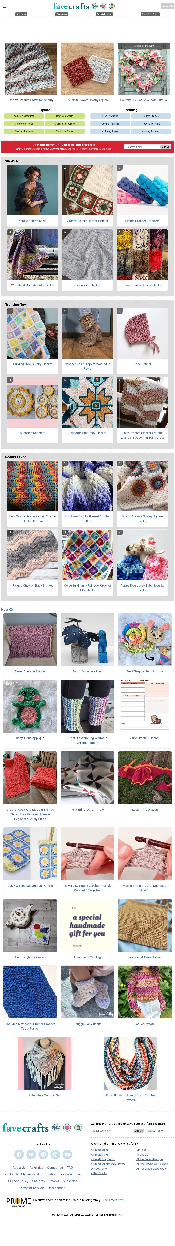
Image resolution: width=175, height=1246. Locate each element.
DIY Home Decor (65, 132)
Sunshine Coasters (32, 434)
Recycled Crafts (64, 116)
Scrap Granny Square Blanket (142, 286)
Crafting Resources (64, 124)
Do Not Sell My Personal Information (30, 1175)
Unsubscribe (56, 1189)
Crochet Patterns (24, 132)
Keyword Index (71, 1175)
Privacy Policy (86, 150)
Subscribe (70, 1182)
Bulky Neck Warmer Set (44, 1096)
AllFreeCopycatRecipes (149, 1160)
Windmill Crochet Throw (87, 810)
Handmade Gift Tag (87, 958)
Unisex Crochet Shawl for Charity (31, 101)
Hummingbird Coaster (30, 958)
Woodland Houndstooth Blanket (32, 286)
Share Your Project (45, 1182)
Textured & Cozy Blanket (145, 958)
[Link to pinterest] (43, 1155)
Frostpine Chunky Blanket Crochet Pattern (87, 519)
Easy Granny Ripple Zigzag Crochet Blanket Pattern (33, 519)
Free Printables (110, 116)
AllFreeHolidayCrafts (103, 1160)
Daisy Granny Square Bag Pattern (30, 886)
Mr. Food (141, 1150)
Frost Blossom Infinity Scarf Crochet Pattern (130, 1098)
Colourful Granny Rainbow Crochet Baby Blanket (87, 588)
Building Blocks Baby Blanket (32, 365)
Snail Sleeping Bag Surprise (144, 672)
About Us (19, 1168)
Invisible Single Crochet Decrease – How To (145, 889)
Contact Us (55, 1168)
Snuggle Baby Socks (87, 1025)
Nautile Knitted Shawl (32, 221)
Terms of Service (31, 1189)
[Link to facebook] (19, 1155)
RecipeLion (142, 1155)
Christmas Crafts (24, 124)
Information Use (102, 150)
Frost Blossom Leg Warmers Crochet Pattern (87, 741)
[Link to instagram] (55, 1155)
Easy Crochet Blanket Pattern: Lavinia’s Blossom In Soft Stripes (142, 436)
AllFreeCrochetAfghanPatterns (108, 1165)
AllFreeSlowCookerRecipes (152, 1165)
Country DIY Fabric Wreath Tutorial (144, 101)
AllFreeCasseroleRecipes (151, 1169)
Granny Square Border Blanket (87, 221)
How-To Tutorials (151, 124)
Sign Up (165, 147)
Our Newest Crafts (24, 116)
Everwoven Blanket (87, 286)
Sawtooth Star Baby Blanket (87, 434)
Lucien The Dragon (145, 810)
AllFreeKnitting (99, 1155)
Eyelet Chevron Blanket (30, 672)
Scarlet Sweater (145, 1025)
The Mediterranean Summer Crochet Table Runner (30, 1027)
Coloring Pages (110, 132)
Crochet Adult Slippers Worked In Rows (87, 367)
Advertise (36, 1168)
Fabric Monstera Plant (87, 672)
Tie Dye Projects (151, 116)
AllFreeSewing (99, 1174)
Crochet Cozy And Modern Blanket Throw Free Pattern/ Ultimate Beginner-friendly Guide (30, 815)
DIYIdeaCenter (99, 1169)
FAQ (70, 1168)
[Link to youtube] (67, 1155)
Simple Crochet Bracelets (142, 221)
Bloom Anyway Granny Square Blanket (142, 519)
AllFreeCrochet (99, 1150)
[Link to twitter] (31, 1155)
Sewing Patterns (110, 124)
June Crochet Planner (145, 739)
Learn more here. (113, 1201)
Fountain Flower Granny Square (87, 101)
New (7, 610)
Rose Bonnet (142, 365)
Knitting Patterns (151, 132)
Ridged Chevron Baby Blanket (33, 586)
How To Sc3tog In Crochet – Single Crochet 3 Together (87, 889)
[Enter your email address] (112, 1131)
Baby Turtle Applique (30, 739)
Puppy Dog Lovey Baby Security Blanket (142, 588)
